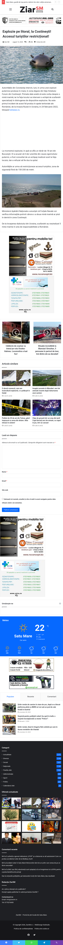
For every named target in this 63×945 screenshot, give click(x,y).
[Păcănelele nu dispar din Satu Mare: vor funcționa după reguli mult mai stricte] (51, 826)
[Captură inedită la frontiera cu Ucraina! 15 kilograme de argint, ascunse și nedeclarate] (51, 814)
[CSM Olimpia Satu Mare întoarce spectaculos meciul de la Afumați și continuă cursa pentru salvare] (51, 802)
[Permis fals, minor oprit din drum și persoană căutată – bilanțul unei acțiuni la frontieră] (31, 814)
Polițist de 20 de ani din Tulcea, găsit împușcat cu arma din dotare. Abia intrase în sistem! (16, 420)
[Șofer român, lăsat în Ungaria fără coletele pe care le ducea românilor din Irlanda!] (9, 730)
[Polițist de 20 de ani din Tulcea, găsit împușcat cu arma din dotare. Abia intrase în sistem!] (16, 408)
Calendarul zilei (8, 786)
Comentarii (51, 697)
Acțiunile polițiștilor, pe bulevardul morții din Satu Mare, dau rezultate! (31, 876)
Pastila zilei (7, 770)
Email (4, 481)
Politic (5, 782)
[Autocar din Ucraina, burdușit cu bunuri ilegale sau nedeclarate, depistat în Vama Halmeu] (51, 838)
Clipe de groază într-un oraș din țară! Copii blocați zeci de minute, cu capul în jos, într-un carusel (46, 420)
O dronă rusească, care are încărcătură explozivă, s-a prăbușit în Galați (16, 390)
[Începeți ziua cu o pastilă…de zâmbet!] (31, 826)
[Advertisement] (31, 131)
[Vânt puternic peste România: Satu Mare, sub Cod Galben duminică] (11, 814)
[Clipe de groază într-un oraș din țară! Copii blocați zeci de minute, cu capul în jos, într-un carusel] (46, 408)
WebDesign (39, 925)
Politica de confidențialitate (23, 929)
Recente (30, 697)
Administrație (8, 774)
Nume (4, 472)
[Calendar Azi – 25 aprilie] (11, 826)
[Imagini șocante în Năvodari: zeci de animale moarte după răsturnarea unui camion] (46, 378)
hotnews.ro (14, 110)
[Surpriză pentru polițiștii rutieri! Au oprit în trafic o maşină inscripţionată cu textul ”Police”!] (9, 719)
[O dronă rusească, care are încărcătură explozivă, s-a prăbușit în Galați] (16, 378)
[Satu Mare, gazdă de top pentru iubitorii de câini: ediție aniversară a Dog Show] (11, 802)
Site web (5, 490)
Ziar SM (6, 42)
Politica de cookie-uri (42, 929)
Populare (10, 697)
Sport (5, 778)
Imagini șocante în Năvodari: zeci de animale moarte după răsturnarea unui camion (46, 390)
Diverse (6, 758)
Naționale (6, 766)
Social (5, 762)
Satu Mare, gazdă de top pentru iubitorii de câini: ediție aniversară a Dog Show (33, 2)
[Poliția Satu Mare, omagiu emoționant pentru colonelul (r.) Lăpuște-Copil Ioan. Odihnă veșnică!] (11, 838)
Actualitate (7, 754)
